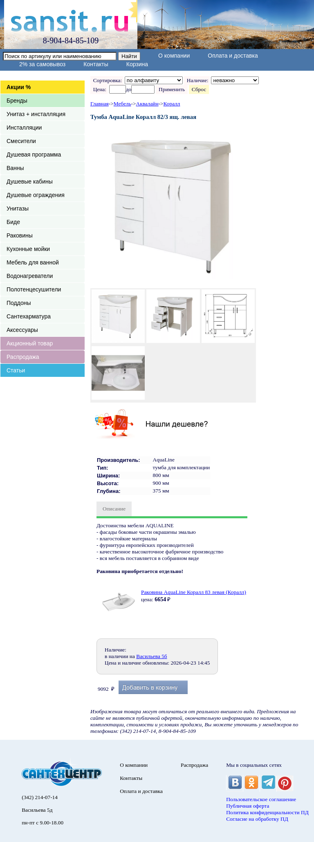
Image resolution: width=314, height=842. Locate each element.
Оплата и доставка (233, 55)
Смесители (21, 141)
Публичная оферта (247, 806)
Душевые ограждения (36, 195)
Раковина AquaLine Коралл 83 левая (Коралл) (193, 592)
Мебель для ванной (33, 262)
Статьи (16, 370)
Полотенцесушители (34, 289)
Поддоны (19, 303)
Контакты (95, 64)
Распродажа (23, 357)
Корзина (137, 64)
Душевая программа (34, 154)
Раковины (20, 235)
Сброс (199, 89)
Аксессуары (22, 330)
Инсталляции (24, 127)
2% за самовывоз (42, 64)
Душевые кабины (30, 181)
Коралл (172, 104)
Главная (99, 104)
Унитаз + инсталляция (36, 114)
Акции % (19, 87)
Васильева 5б (151, 656)
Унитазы (18, 208)
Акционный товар (30, 343)
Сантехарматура (29, 316)
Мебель (122, 104)
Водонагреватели (30, 276)
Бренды (17, 100)
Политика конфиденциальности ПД (267, 812)
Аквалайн (147, 104)
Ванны (15, 168)
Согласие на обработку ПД (257, 819)
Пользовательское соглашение (261, 799)
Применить (171, 89)
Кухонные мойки (28, 249)
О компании (174, 55)
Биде (13, 222)
